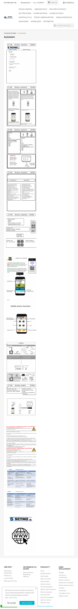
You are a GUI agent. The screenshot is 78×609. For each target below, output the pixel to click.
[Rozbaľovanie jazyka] (26, 3)
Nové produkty (46, 573)
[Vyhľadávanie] (63, 25)
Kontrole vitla (25, 17)
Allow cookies (27, 603)
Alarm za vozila (56, 13)
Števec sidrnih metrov (44, 17)
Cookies (61, 588)
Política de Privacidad (66, 583)
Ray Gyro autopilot (57, 9)
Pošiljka (61, 573)
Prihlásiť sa (7, 576)
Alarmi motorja (40, 13)
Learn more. (13, 598)
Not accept (11, 603)
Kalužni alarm (25, 13)
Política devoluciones (66, 585)
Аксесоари (23, 21)
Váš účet (8, 567)
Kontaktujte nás (10, 2)
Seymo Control (25, 9)
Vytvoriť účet (8, 578)
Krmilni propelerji (64, 17)
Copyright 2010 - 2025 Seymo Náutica (39, 606)
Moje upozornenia (10, 581)
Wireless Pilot (41, 9)
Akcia (42, 571)
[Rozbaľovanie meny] (41, 3)
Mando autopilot (46, 592)
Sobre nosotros (64, 580)
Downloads (36, 21)
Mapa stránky (63, 596)
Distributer (48, 21)
